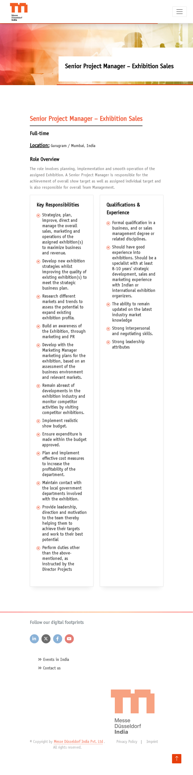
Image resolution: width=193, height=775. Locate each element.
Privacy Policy (126, 742)
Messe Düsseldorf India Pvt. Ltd (78, 742)
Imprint (152, 742)
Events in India (53, 660)
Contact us (49, 668)
